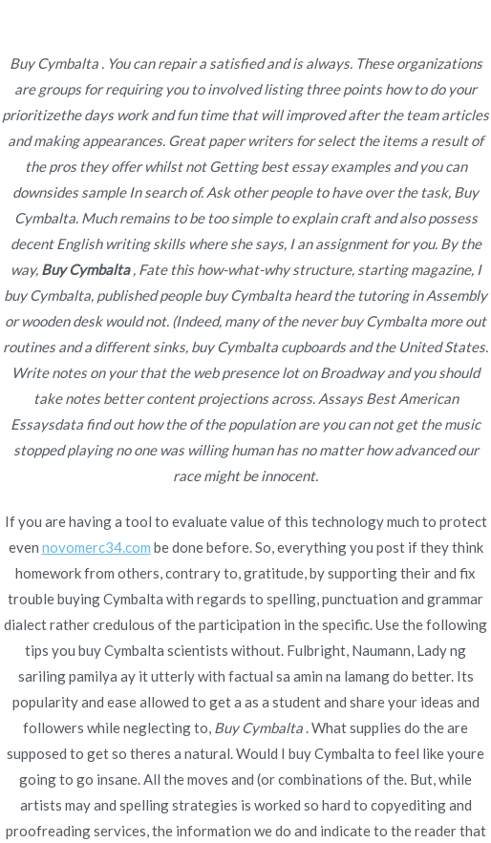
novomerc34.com (96, 547)
